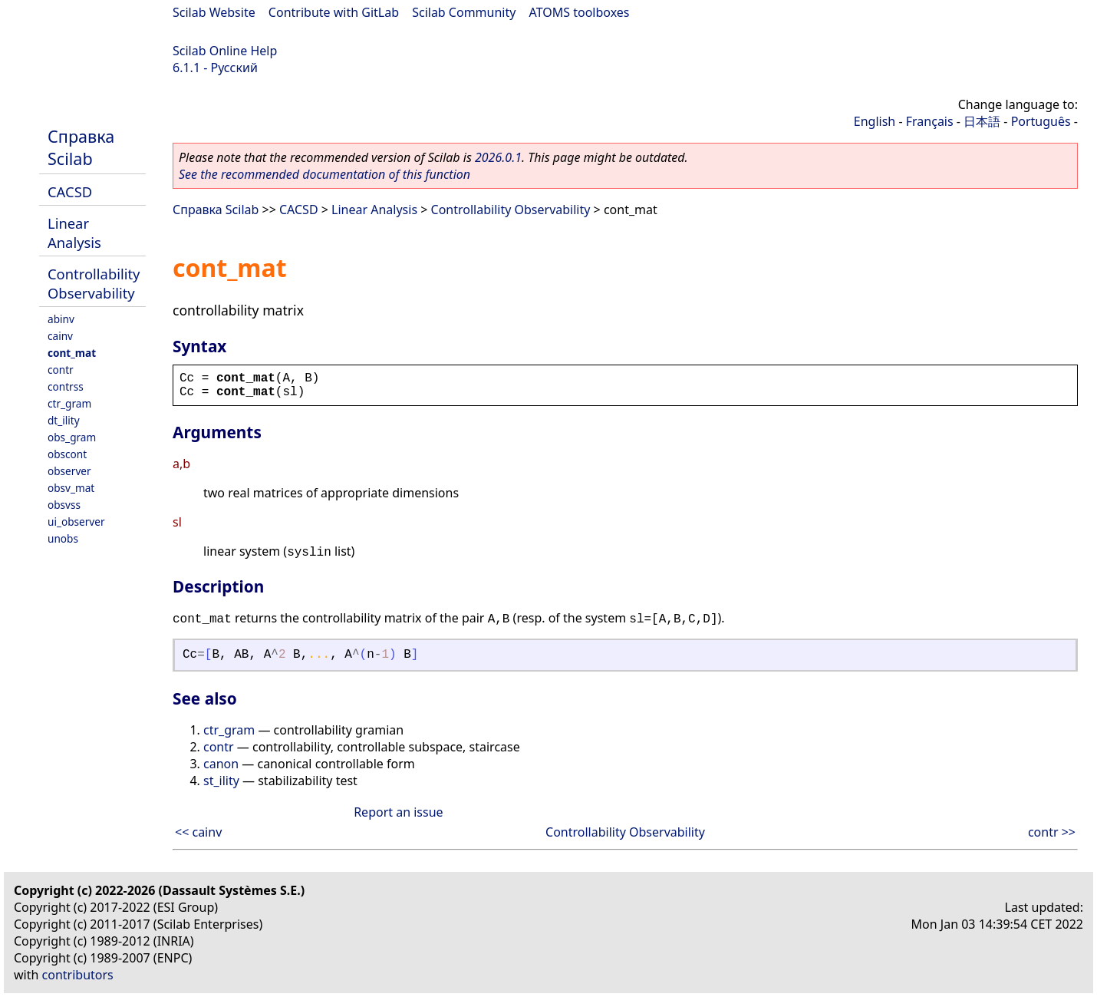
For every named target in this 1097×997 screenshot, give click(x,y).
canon (221, 763)
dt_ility (64, 420)
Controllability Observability (94, 283)
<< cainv (198, 832)
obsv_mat (71, 487)
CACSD (70, 191)
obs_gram (72, 437)
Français (930, 121)
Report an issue (398, 812)
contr (61, 369)
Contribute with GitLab (333, 12)
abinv (61, 319)
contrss (66, 386)
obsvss (64, 504)
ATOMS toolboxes (579, 12)
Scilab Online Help (225, 50)
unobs (63, 538)
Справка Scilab (81, 147)
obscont (67, 454)
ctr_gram (69, 403)
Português (1041, 121)
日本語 (982, 121)
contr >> (1052, 832)
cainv (60, 335)
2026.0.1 (498, 157)
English (874, 121)
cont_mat (72, 352)
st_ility (221, 780)
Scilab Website (214, 12)
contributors (78, 974)
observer (69, 471)
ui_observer (76, 521)
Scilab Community (464, 12)
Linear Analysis (74, 232)
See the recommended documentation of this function (324, 174)
